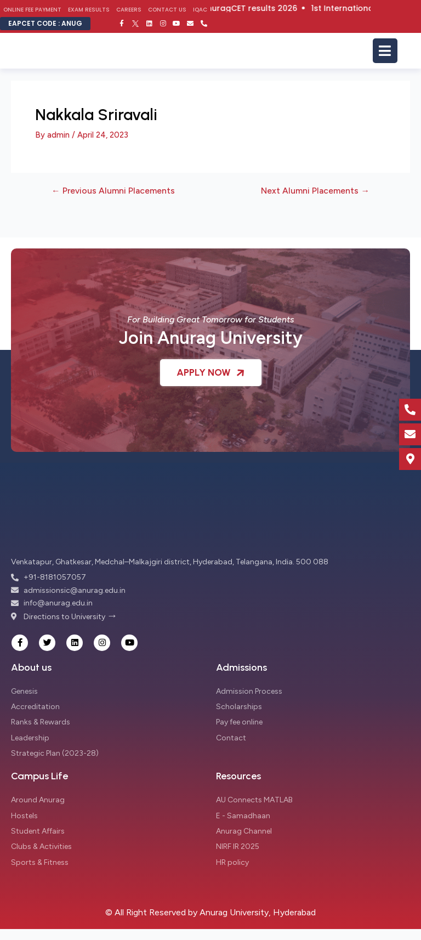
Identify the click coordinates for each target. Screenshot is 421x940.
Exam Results (89, 9)
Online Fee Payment (32, 9)
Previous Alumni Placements (113, 190)
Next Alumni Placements (315, 190)
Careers (128, 9)
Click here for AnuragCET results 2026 (236, 8)
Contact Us (167, 9)
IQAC (200, 9)
